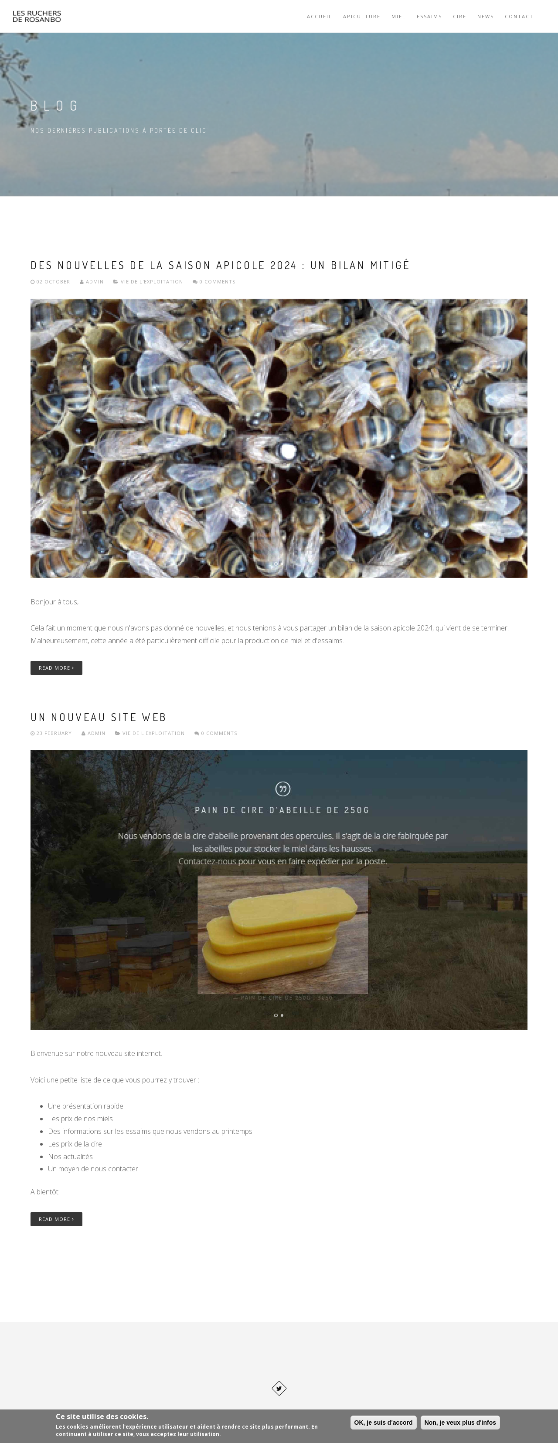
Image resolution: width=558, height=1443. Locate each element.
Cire (459, 16)
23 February (52, 733)
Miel (398, 16)
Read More (56, 667)
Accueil (319, 16)
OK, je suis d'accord (383, 1422)
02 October (51, 281)
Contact (519, 16)
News (485, 16)
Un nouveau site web (99, 717)
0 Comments (214, 281)
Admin (92, 281)
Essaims (429, 16)
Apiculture (362, 16)
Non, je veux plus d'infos (460, 1422)
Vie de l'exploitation (152, 281)
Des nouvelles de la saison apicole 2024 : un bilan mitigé (221, 265)
